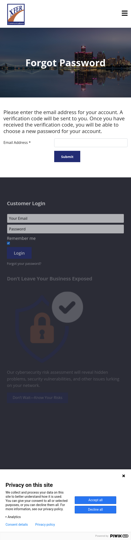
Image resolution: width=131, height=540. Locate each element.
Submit (67, 156)
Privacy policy (45, 524)
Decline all (95, 509)
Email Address (17, 142)
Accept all (95, 500)
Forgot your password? (24, 265)
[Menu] (125, 13)
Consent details (17, 524)
